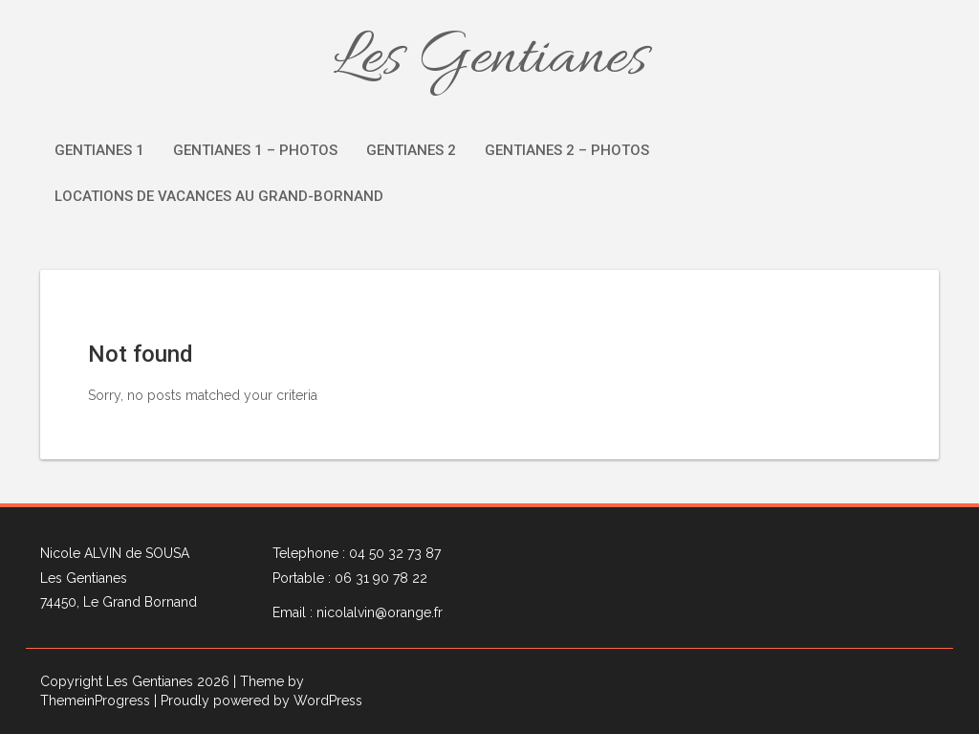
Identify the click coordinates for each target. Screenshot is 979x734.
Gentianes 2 (411, 150)
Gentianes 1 (99, 150)
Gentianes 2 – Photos (567, 150)
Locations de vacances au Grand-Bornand (218, 196)
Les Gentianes (490, 59)
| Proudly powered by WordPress (258, 700)
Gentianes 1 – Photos (255, 150)
